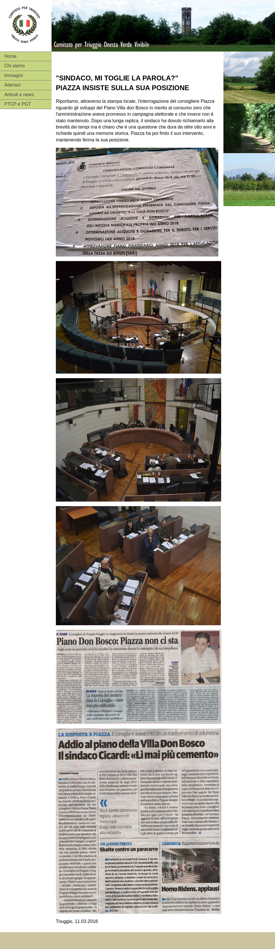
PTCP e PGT (17, 104)
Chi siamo (14, 65)
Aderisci (12, 84)
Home (10, 56)
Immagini (13, 75)
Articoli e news (19, 94)
